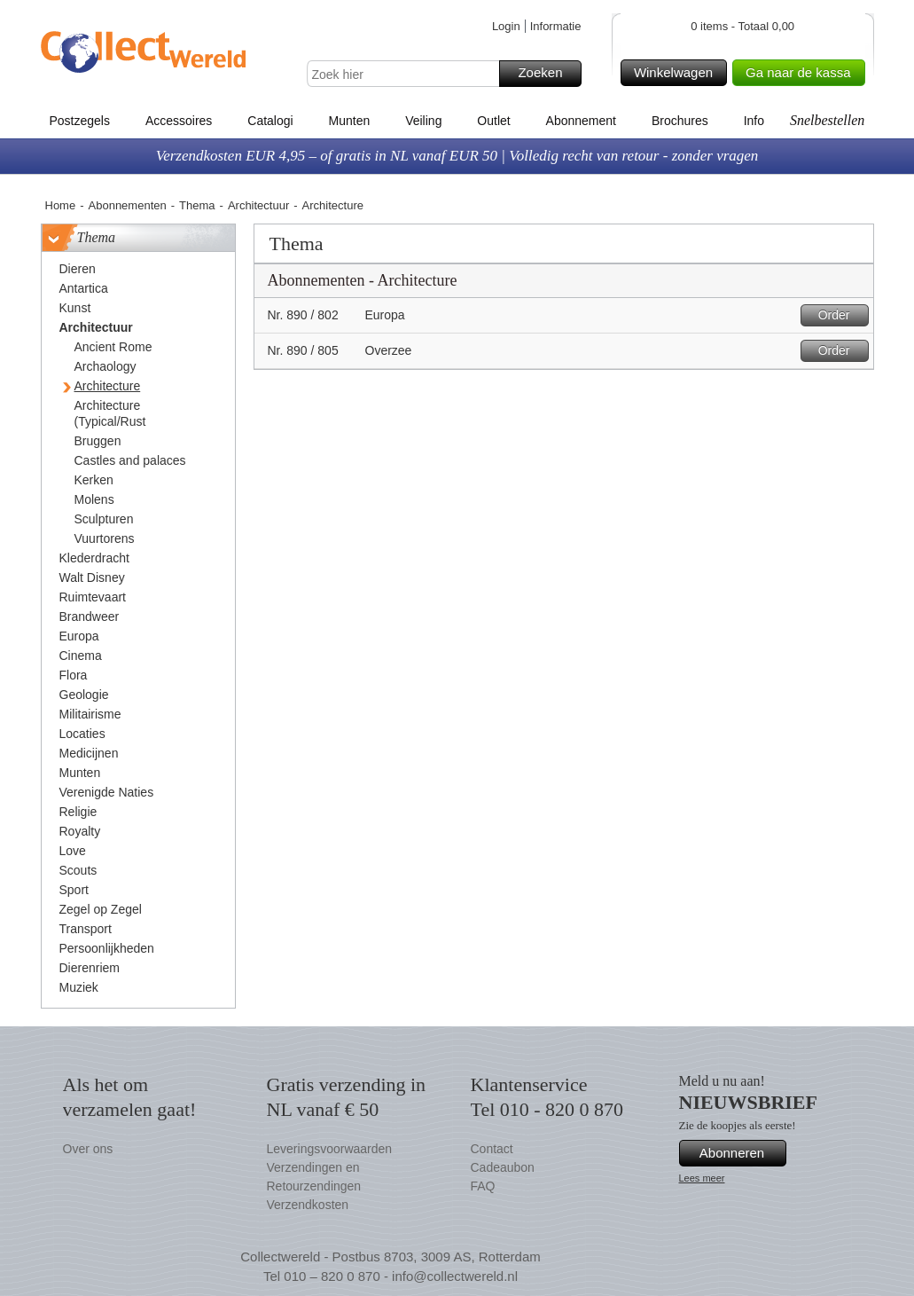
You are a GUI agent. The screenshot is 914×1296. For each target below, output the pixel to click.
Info (754, 121)
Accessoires (178, 121)
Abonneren (740, 1153)
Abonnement (581, 121)
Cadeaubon (503, 1167)
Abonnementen (128, 205)
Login (506, 26)
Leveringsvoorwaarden (330, 1149)
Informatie (556, 26)
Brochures (680, 121)
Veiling (423, 121)
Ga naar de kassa (802, 72)
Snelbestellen (827, 120)
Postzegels (80, 121)
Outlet (493, 121)
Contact (492, 1149)
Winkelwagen (678, 72)
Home (60, 205)
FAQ (483, 1186)
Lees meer (702, 1178)
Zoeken (546, 73)
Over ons (88, 1149)
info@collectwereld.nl (455, 1276)
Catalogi (270, 121)
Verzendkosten (308, 1205)
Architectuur (258, 205)
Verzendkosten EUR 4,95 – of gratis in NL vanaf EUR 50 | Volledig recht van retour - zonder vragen (457, 155)
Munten (350, 121)
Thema (197, 205)
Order (840, 315)
